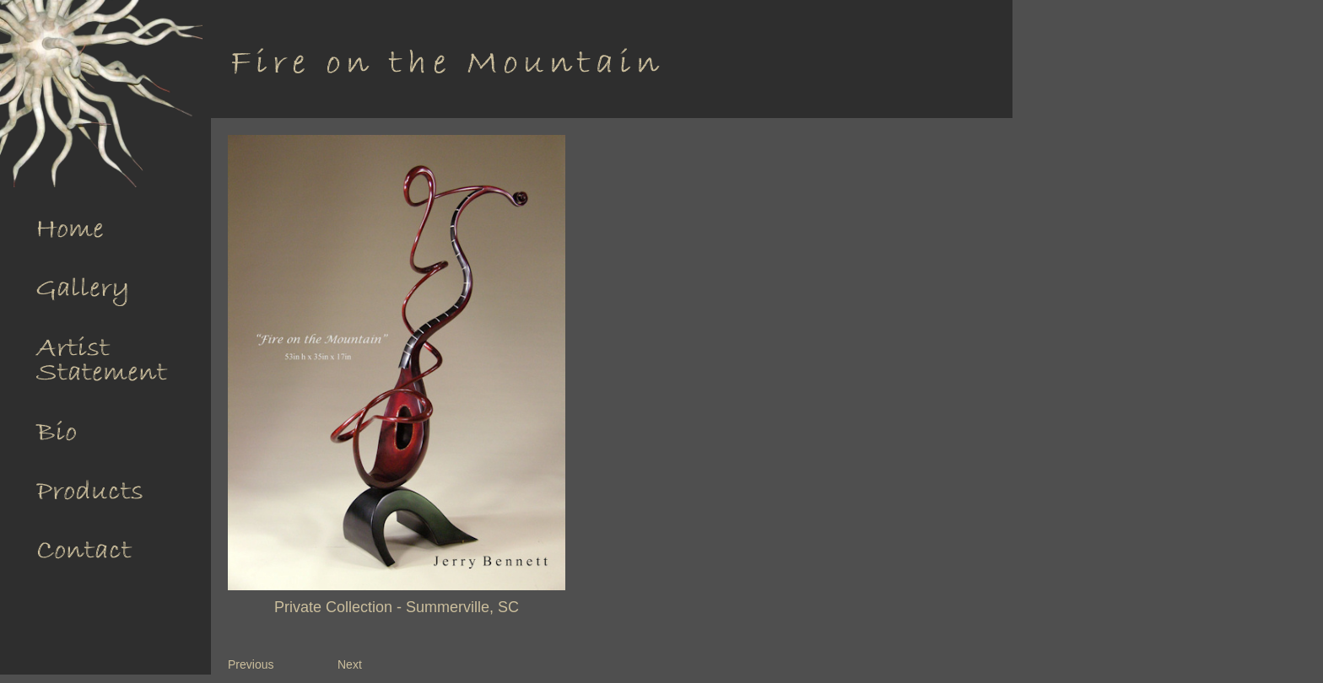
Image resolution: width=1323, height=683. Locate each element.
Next (350, 664)
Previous (250, 664)
